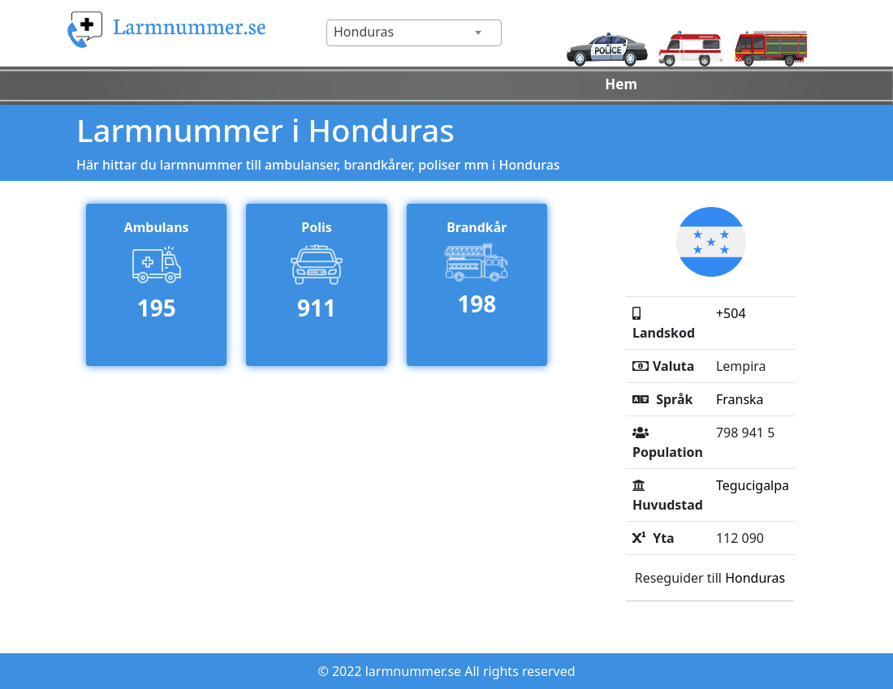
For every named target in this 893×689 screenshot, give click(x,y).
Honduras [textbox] (364, 32)
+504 (731, 313)
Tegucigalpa (752, 485)
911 (316, 307)
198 (476, 303)
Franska (740, 399)
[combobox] (414, 32)
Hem (621, 84)
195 (156, 307)
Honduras (755, 578)
